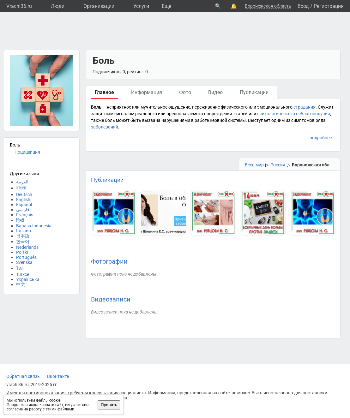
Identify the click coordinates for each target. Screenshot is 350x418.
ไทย (20, 268)
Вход (303, 6)
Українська (27, 279)
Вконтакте (58, 376)
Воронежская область (268, 6)
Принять (109, 405)
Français (24, 214)
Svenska (24, 262)
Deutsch (24, 194)
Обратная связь (23, 376)
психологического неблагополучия (293, 113)
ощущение (179, 107)
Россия (277, 164)
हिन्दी (20, 220)
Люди (57, 6)
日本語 (22, 235)
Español (24, 204)
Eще (166, 6)
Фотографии (109, 261)
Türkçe (22, 274)
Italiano (23, 230)
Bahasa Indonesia (33, 225)
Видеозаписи (110, 299)
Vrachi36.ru (19, 6)
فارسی (22, 209)
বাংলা (21, 187)
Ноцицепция (27, 152)
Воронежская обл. (311, 164)
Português (26, 257)
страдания (304, 107)
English (23, 199)
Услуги (141, 6)
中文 (20, 284)
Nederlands (27, 247)
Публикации (107, 179)
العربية (22, 181)
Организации (98, 6)
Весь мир (254, 164)
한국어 (22, 241)
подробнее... (322, 137)
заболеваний (104, 126)
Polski (22, 252)
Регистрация (329, 6)
